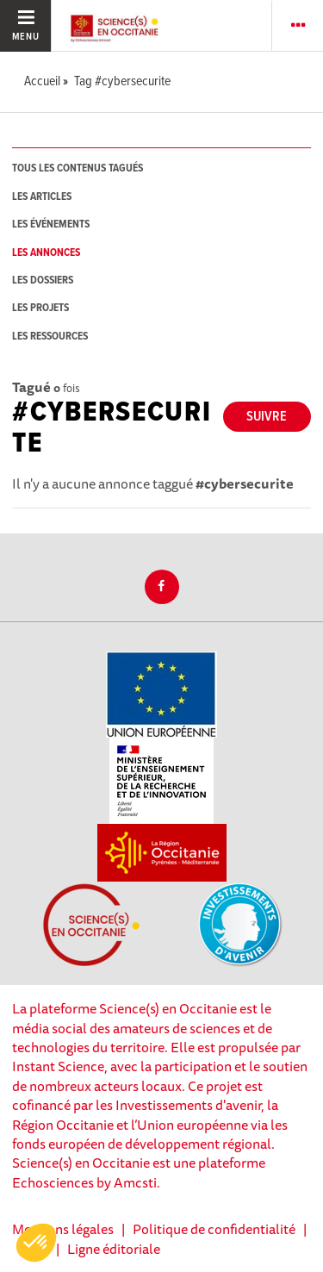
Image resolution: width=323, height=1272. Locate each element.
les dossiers (42, 280)
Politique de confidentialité (214, 1229)
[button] (36, 1242)
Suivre (266, 417)
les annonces (46, 253)
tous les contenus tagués (77, 168)
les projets (40, 308)
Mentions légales (63, 1229)
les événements (51, 224)
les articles (41, 197)
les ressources (50, 336)
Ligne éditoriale (113, 1249)
